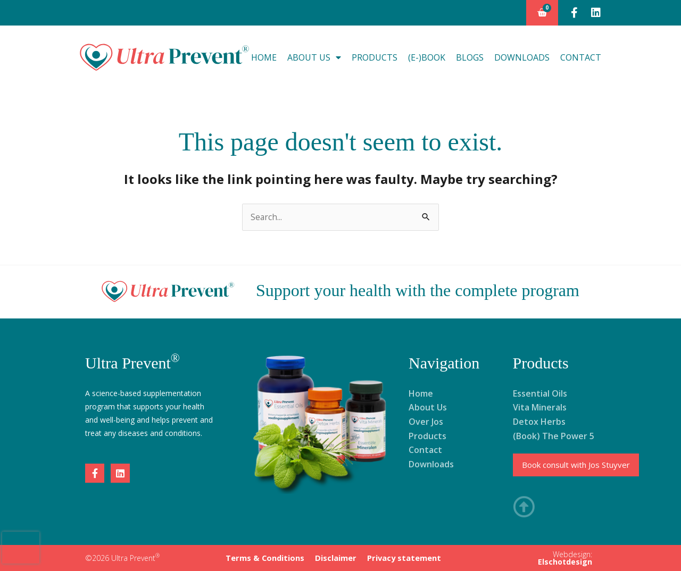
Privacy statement (402, 557)
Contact (580, 57)
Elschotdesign (565, 561)
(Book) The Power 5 (553, 436)
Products (374, 57)
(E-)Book (426, 57)
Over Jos (426, 421)
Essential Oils (540, 393)
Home (264, 57)
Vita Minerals (540, 408)
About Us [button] (314, 57)
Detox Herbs (539, 421)
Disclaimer (335, 557)
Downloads (522, 57)
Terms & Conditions (267, 557)
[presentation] (20, 548)
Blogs (470, 57)
